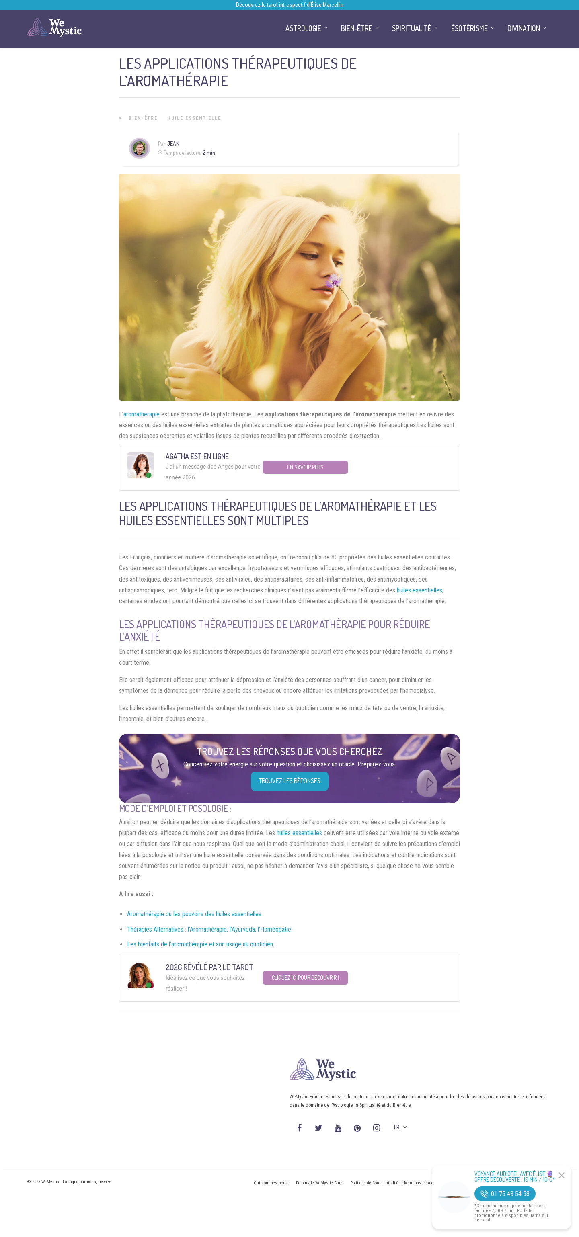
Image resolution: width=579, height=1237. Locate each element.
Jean (173, 143)
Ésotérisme (469, 28)
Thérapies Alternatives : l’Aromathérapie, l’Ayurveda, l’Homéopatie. (209, 929)
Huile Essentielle (194, 118)
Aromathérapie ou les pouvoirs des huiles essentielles (194, 914)
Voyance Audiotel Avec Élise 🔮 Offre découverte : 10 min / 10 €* (514, 1176)
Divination (523, 28)
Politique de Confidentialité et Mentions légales (393, 1183)
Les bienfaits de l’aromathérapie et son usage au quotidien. (200, 944)
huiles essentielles (419, 590)
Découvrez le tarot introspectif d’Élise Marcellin (289, 5)
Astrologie (303, 28)
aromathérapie (141, 414)
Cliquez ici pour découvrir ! (305, 977)
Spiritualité (411, 28)
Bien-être (143, 118)
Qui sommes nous (271, 1183)
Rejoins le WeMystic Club (319, 1183)
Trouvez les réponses (289, 781)
